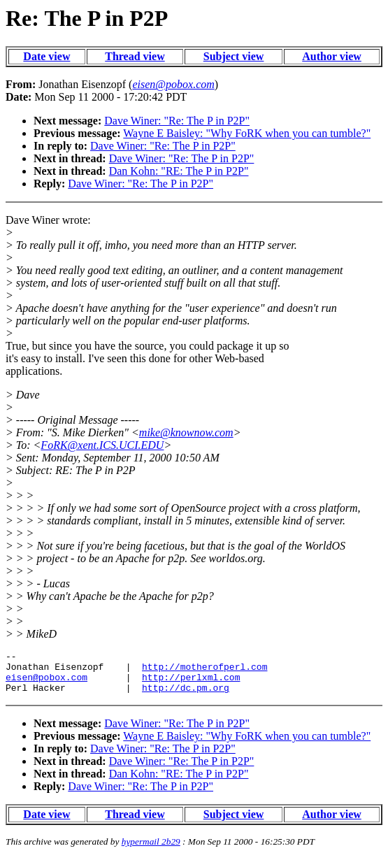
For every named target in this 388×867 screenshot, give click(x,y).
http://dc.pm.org (185, 695)
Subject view (233, 56)
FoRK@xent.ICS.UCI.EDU (102, 445)
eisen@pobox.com (46, 683)
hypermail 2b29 (151, 850)
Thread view (134, 56)
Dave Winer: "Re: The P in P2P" (177, 121)
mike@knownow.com (186, 432)
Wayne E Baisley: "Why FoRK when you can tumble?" (247, 133)
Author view (331, 56)
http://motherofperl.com (204, 670)
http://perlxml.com (191, 683)
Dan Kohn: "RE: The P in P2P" (179, 171)
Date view (46, 56)
